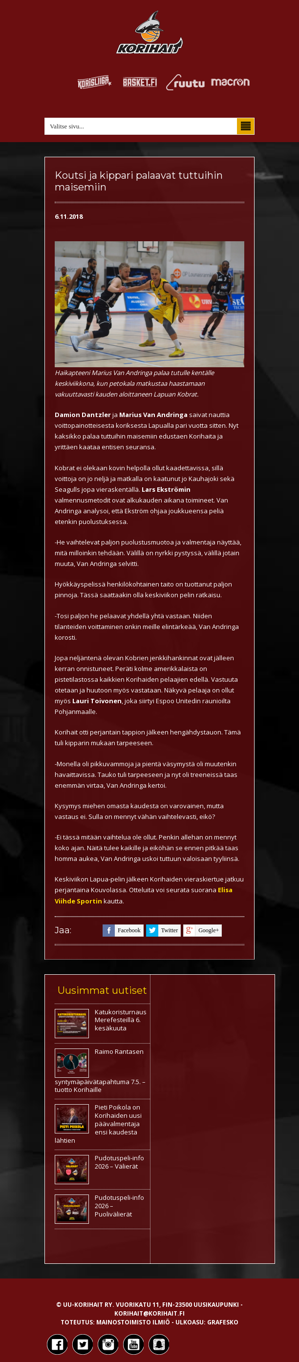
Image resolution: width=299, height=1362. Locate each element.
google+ (201, 930)
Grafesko (222, 1322)
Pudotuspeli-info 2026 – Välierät (119, 1162)
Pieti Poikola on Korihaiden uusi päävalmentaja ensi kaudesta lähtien (98, 1124)
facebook (122, 930)
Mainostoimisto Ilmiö (133, 1322)
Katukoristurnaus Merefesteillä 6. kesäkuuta (121, 1020)
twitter (162, 930)
